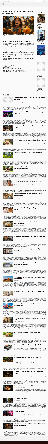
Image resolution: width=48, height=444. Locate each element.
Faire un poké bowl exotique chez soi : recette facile (27, 332)
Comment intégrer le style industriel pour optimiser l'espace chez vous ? (29, 98)
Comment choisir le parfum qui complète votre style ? (28, 181)
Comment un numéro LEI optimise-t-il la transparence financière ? (39, 58)
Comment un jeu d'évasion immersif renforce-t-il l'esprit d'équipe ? (28, 127)
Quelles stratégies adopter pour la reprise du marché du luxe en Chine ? (40, 42)
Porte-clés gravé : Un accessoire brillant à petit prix (40, 89)
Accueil (3, 7)
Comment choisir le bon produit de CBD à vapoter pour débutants (28, 358)
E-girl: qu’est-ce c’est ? (19, 411)
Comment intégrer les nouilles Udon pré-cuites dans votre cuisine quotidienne (29, 223)
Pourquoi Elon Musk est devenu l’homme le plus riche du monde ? (28, 372)
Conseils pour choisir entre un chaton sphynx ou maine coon (29, 291)
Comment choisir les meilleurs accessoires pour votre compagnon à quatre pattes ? (28, 168)
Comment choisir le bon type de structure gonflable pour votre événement (28, 305)
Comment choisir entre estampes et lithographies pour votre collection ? (29, 208)
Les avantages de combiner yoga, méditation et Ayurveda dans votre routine (40, 74)
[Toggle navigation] (3, 4)
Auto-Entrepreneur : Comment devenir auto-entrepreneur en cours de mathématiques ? (29, 424)
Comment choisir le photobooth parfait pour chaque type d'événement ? (29, 112)
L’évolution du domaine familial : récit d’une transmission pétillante (40, 26)
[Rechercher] (39, 1)
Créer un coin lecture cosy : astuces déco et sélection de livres (30, 140)
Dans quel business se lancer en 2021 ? (24, 386)
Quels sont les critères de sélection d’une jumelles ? (27, 345)
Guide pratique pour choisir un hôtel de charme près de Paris (29, 236)
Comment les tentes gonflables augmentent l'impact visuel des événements (29, 278)
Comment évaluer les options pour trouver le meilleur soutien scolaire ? (28, 194)
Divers (7, 7)
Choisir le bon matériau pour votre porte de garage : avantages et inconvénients (27, 264)
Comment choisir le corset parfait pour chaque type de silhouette (28, 249)
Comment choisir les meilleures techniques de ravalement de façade (29, 319)
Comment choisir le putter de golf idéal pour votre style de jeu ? (29, 153)
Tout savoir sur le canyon (20, 399)
